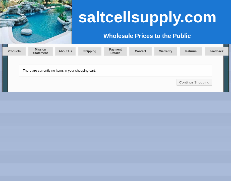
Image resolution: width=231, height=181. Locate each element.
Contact (140, 51)
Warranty (165, 51)
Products (14, 51)
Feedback (216, 51)
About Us (65, 51)
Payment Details (115, 51)
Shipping (89, 51)
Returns (191, 51)
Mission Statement (40, 51)
